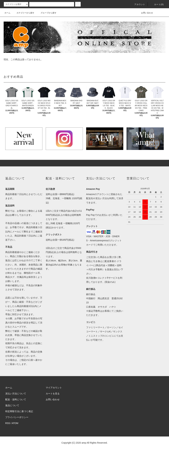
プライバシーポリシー (16, 417)
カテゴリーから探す (23, 13)
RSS (7, 423)
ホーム (7, 13)
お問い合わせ (145, 13)
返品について (12, 405)
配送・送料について (15, 399)
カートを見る (53, 393)
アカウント (137, 4)
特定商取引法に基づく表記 (19, 411)
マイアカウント (54, 387)
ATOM (15, 423)
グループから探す (46, 13)
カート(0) (157, 4)
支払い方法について (15, 393)
